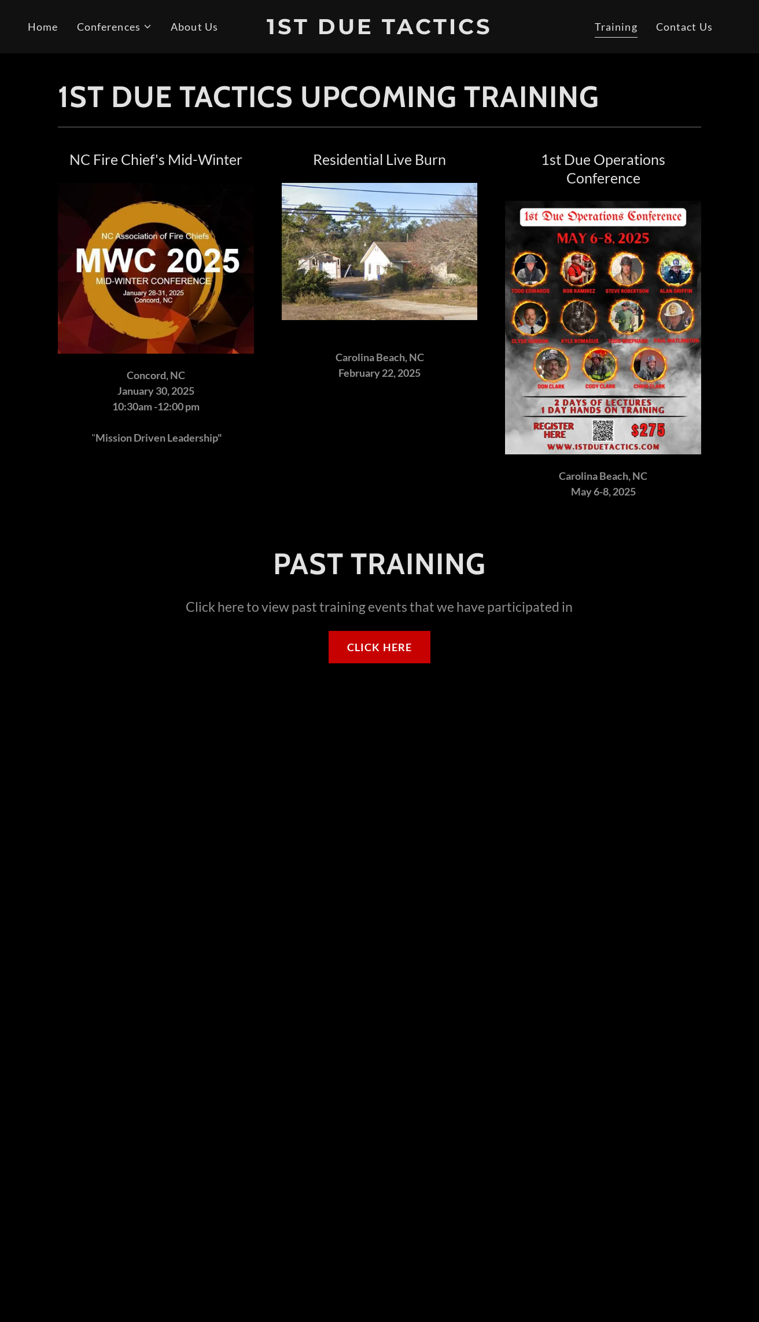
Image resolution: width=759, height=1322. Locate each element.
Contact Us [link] (684, 26)
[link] (379, 30)
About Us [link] (194, 26)
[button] (114, 27)
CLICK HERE (379, 647)
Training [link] (616, 26)
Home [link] (43, 26)
